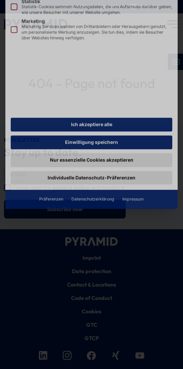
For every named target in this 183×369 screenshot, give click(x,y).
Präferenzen (51, 137)
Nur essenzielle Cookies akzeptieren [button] (91, 98)
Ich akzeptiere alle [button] (91, 63)
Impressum (133, 137)
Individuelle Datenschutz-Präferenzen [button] (91, 116)
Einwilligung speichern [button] (91, 80)
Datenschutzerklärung (92, 137)
